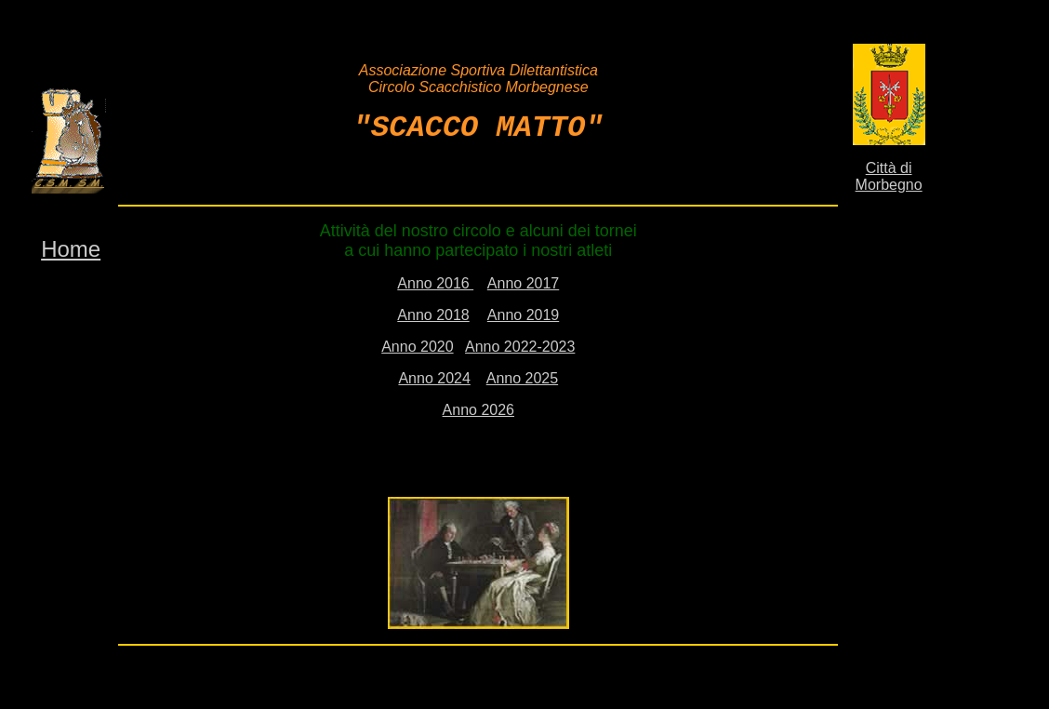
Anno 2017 (523, 280)
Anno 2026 (478, 406)
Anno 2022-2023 (520, 343)
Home (70, 245)
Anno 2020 (417, 343)
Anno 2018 (433, 311)
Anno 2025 (522, 374)
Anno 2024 (434, 374)
